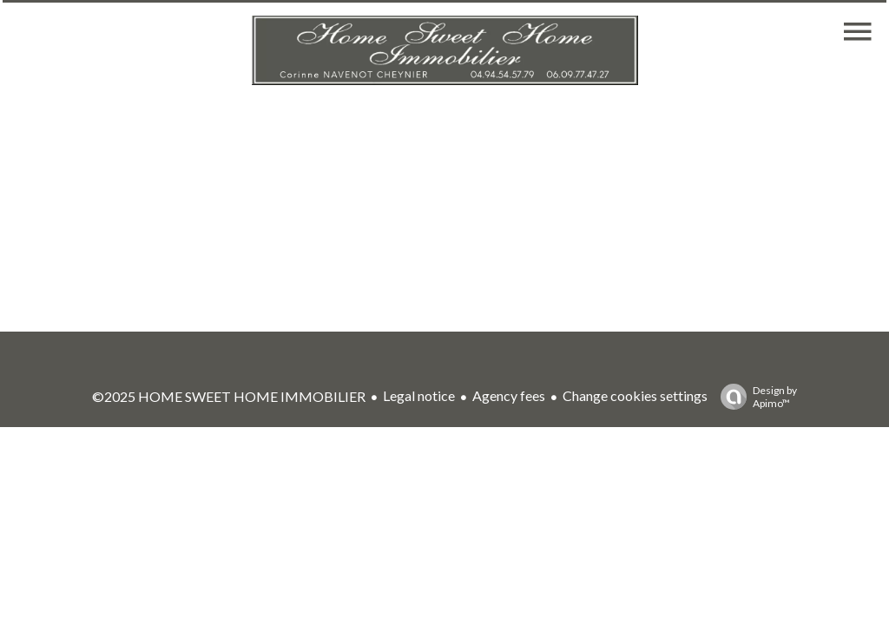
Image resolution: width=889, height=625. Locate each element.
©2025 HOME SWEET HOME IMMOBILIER (228, 396)
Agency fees (508, 395)
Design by (754, 397)
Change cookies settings (635, 395)
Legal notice (419, 395)
